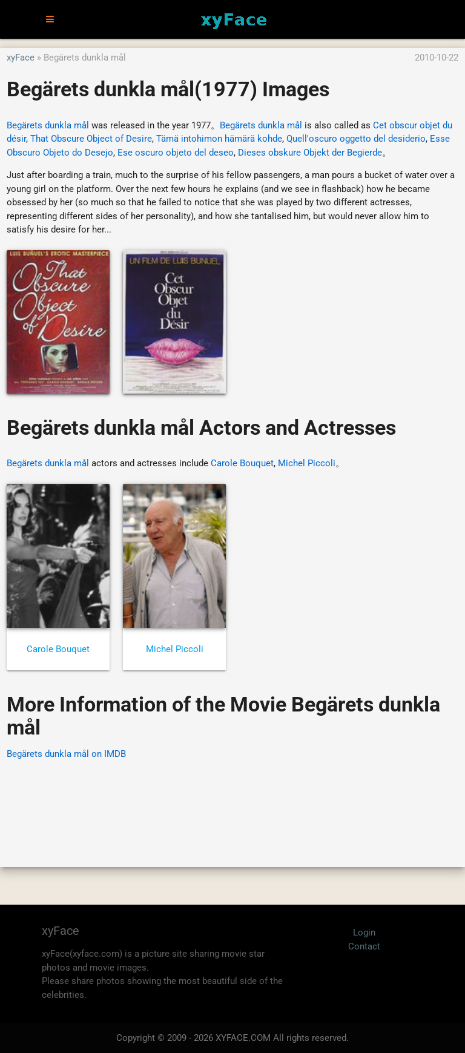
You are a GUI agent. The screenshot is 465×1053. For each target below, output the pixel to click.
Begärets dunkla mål (48, 125)
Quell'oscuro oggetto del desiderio (356, 138)
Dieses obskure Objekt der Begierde (310, 152)
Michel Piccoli (306, 463)
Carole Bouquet (242, 463)
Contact (364, 946)
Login (364, 932)
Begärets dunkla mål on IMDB (66, 753)
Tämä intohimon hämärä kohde (219, 138)
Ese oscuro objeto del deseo (175, 152)
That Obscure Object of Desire (91, 138)
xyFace (21, 57)
